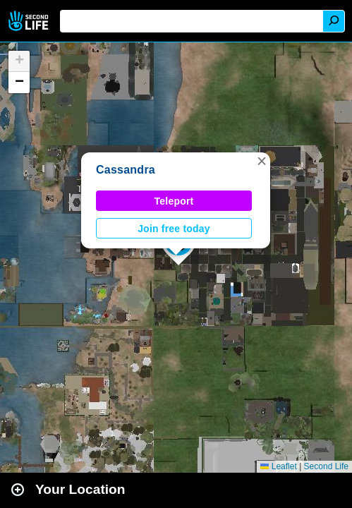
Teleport (174, 201)
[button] (261, 160)
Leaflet (278, 466)
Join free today (174, 228)
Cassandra (125, 170)
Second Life (30, 21)
